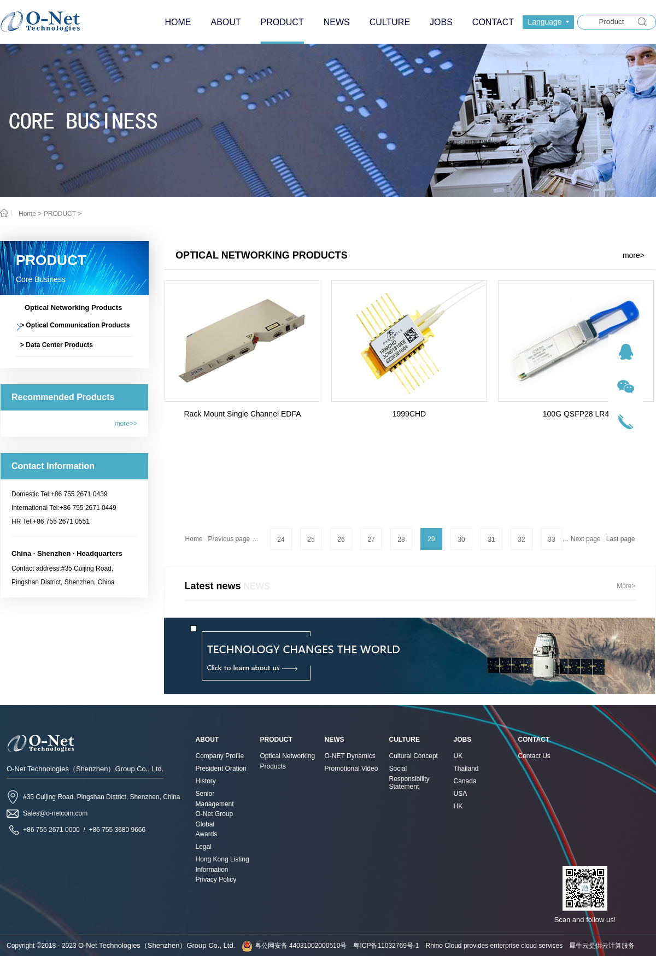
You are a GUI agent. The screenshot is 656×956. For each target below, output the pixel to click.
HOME (178, 22)
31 (491, 539)
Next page (586, 539)
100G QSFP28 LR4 (576, 413)
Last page (620, 539)
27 (370, 539)
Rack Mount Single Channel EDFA (242, 413)
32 (521, 539)
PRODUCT (60, 214)
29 (431, 539)
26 (340, 539)
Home (194, 539)
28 (401, 539)
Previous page (229, 539)
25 (310, 539)
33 (551, 539)
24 (280, 539)
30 (461, 539)
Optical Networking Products (261, 255)
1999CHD (409, 413)
